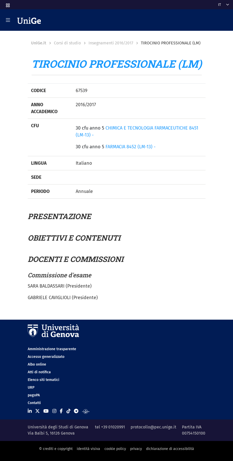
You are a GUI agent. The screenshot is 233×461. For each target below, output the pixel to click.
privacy (136, 449)
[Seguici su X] (37, 411)
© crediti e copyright (56, 449)
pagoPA (34, 395)
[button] (7, 4)
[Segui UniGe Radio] (86, 411)
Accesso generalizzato (46, 357)
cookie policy (115, 449)
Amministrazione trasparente (52, 349)
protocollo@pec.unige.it (153, 427)
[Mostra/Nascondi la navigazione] (8, 20)
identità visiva (88, 449)
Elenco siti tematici (43, 380)
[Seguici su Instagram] (54, 411)
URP (31, 387)
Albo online (37, 364)
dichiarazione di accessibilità (170, 449)
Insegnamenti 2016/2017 (111, 43)
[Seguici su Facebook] (61, 411)
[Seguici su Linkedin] (30, 411)
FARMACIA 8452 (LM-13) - (130, 147)
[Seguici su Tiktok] (68, 411)
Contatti (34, 403)
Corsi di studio (67, 43)
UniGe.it (38, 43)
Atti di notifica (39, 372)
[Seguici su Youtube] (45, 411)
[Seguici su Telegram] (76, 411)
